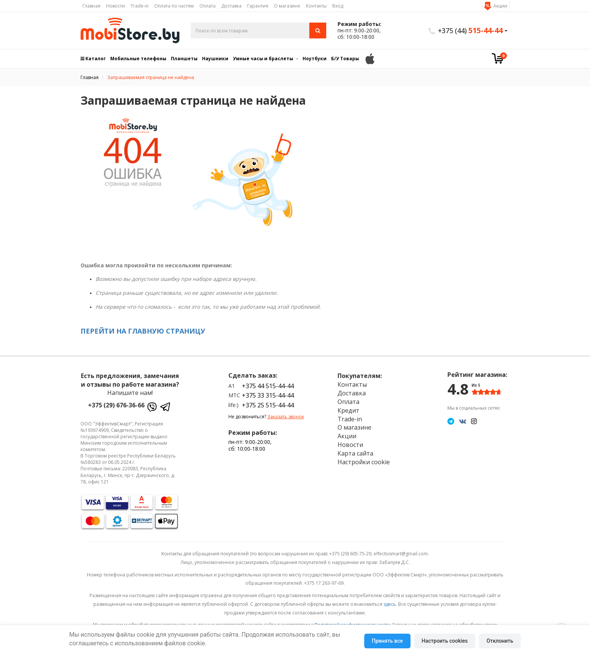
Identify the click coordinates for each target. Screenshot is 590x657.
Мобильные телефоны (138, 58)
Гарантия (257, 6)
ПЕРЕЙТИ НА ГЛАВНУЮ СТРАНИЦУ (143, 330)
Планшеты (184, 58)
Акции (500, 6)
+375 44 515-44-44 (268, 386)
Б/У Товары (345, 58)
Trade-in (140, 6)
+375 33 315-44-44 (268, 395)
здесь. (390, 604)
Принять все (387, 641)
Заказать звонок (285, 416)
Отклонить (500, 641)
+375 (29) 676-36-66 (116, 405)
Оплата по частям (174, 6)
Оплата (207, 6)
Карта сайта (355, 453)
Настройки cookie (364, 462)
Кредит (348, 410)
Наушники (215, 58)
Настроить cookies (445, 641)
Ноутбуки (315, 58)
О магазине (287, 6)
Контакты (316, 6)
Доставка (231, 6)
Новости (115, 6)
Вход (337, 6)
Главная (91, 6)
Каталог (93, 58)
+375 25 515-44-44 (268, 405)
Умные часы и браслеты (263, 58)
